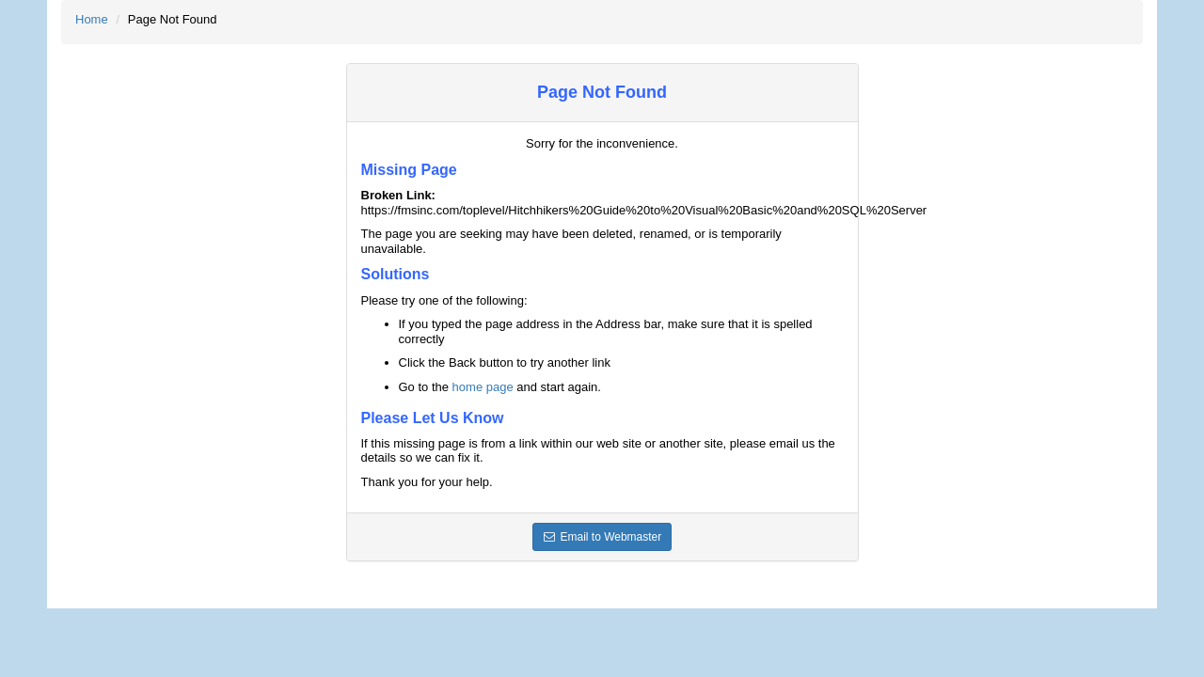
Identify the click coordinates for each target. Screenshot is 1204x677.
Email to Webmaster (602, 536)
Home (91, 19)
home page (483, 387)
